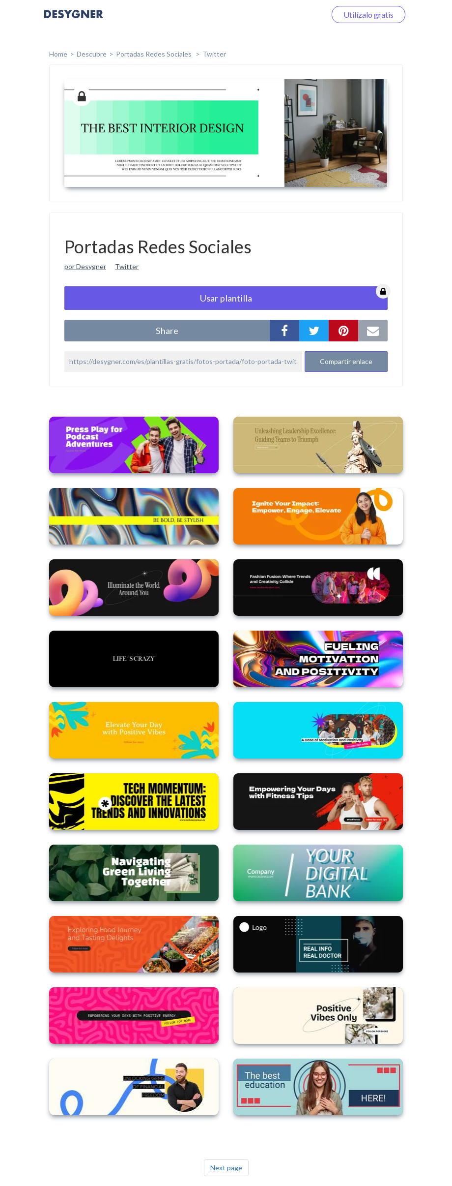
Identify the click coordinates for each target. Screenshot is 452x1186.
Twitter (214, 54)
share (167, 330)
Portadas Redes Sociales (154, 54)
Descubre (92, 54)
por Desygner (85, 266)
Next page (226, 1167)
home (58, 54)
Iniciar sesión (292, 14)
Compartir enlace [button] (346, 361)
